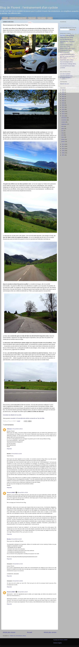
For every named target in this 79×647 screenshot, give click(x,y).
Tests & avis (32, 18)
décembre (64, 117)
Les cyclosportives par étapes (67, 65)
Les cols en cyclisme (65, 73)
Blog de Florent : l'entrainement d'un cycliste (29, 7)
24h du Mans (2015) (65, 46)
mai (62, 133)
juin (62, 130)
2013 (63, 116)
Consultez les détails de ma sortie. (12, 415)
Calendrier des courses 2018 (18, 18)
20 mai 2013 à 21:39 (16, 539)
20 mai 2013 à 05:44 (17, 428)
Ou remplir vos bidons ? (66, 77)
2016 (63, 109)
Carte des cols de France (66, 75)
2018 (63, 105)
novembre (64, 120)
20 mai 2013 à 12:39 (16, 453)
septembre (64, 124)
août (62, 126)
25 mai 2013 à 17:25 (18, 563)
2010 (63, 148)
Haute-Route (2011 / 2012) (66, 59)
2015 (63, 111)
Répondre (9, 448)
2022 (63, 96)
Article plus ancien (50, 632)
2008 (63, 152)
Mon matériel (41, 18)
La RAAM (62, 67)
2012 (63, 144)
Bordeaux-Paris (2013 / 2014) (67, 48)
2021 (63, 98)
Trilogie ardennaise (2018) (66, 37)
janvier (63, 141)
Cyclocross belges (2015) (66, 44)
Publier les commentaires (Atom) (18, 635)
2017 (63, 107)
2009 (63, 150)
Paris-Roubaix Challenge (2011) (68, 63)
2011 (63, 146)
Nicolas (9, 539)
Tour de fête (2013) (64, 52)
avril (62, 135)
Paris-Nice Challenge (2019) (67, 35)
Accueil (5, 18)
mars (62, 137)
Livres (49, 18)
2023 (63, 94)
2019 (63, 103)
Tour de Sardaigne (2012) (66, 61)
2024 (63, 92)
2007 (63, 155)
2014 (63, 113)
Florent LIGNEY (11, 492)
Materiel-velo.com (64, 83)
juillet (62, 128)
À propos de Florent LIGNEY (60, 639)
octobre (63, 122)
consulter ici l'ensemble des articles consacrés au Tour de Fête (27, 418)
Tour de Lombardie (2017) (66, 39)
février (63, 139)
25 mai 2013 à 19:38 (18, 581)
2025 (63, 90)
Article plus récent (9, 632)
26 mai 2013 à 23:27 (23, 591)
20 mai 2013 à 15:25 (23, 492)
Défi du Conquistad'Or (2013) (67, 54)
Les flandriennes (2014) (66, 50)
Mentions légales (57, 642)
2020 (63, 100)
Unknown (9, 428)
